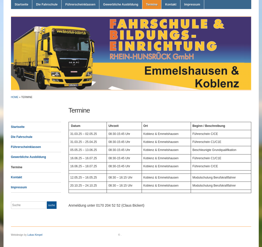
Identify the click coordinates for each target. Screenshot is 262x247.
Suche (51, 205)
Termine (152, 4)
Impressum (192, 4)
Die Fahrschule (47, 4)
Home (15, 97)
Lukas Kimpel (34, 234)
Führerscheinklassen (80, 4)
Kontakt (170, 4)
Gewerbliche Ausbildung (120, 4)
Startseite (22, 4)
